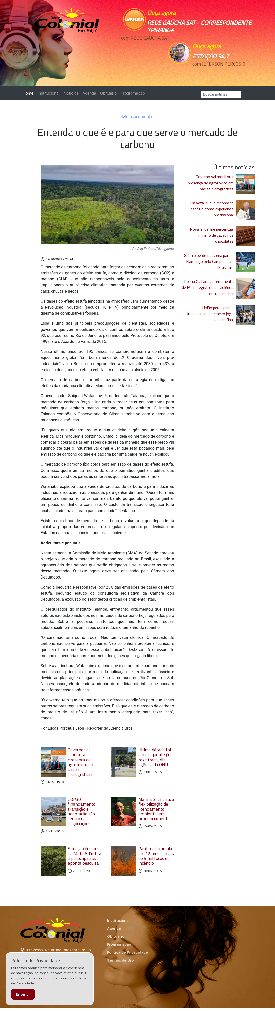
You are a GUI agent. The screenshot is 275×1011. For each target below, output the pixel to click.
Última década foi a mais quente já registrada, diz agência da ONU (154, 757)
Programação (133, 93)
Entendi (23, 994)
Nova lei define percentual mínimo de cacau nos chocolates (212, 235)
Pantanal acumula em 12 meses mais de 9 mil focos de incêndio (156, 855)
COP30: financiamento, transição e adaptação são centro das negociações (82, 811)
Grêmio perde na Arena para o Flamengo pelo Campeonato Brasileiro (209, 261)
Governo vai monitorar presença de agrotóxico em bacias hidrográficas (81, 762)
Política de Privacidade (127, 955)
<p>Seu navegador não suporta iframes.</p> (143, 47)
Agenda (89, 93)
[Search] (221, 94)
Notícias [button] (71, 93)
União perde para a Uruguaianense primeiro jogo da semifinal (210, 314)
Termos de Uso (120, 962)
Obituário (108, 93)
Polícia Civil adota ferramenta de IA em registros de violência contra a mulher (208, 287)
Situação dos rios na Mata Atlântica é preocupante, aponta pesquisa (84, 855)
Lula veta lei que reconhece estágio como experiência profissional (211, 209)
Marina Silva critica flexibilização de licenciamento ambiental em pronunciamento (156, 809)
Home (29, 93)
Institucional (48, 93)
